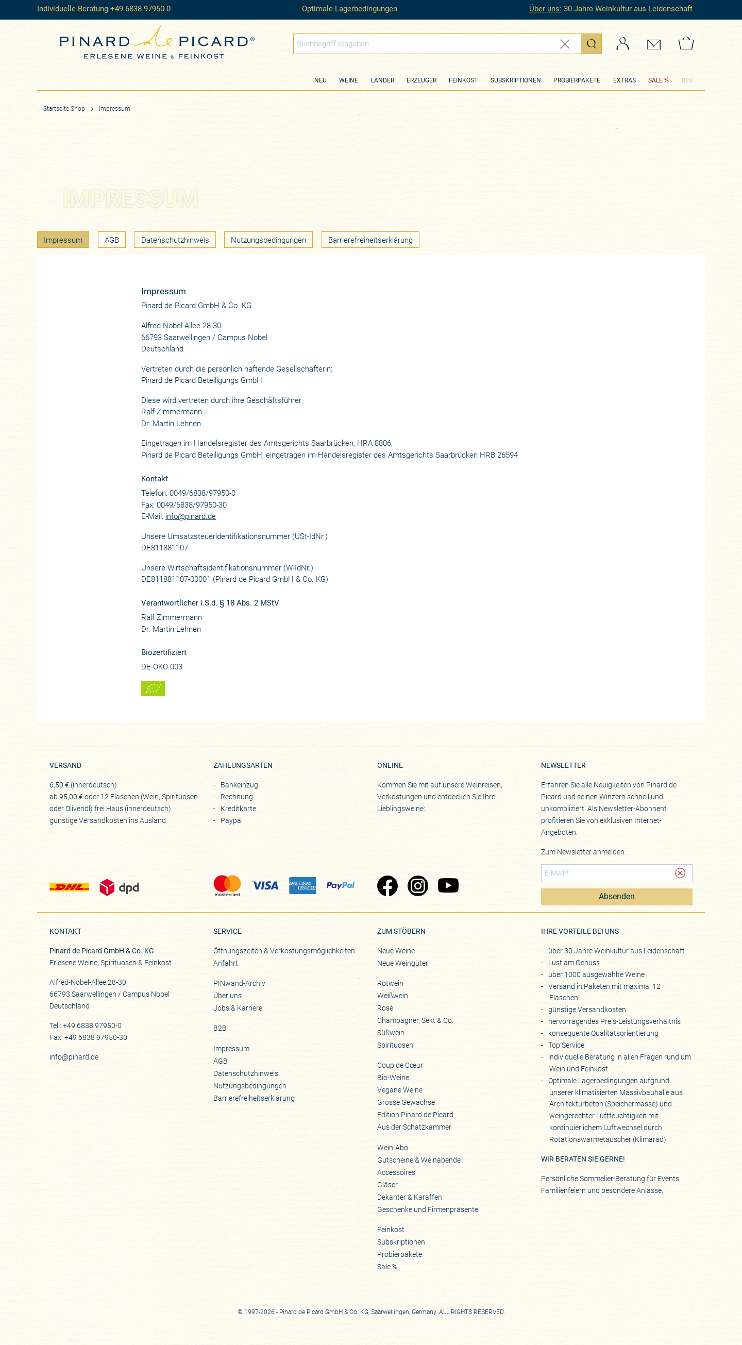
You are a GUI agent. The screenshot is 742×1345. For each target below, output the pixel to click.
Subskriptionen (516, 80)
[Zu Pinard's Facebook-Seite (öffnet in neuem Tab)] (387, 887)
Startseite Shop (64, 108)
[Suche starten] (591, 44)
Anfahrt (225, 963)
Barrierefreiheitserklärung (370, 240)
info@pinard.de (190, 516)
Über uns (227, 995)
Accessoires (396, 1172)
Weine (348, 80)
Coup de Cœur (400, 1065)
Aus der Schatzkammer (414, 1127)
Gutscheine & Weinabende (419, 1160)
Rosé (385, 1008)
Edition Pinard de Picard (415, 1115)
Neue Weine (396, 951)
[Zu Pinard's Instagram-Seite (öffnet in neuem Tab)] (418, 887)
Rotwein (390, 983)
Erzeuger (421, 80)
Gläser (387, 1185)
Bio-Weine (393, 1077)
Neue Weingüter (402, 963)
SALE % (658, 80)
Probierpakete (576, 80)
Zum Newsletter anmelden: (583, 852)
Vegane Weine (400, 1090)
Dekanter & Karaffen (409, 1197)
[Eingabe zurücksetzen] (565, 44)
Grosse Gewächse (406, 1102)
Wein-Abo (392, 1148)
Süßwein (390, 1033)
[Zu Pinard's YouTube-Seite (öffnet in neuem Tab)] (448, 887)
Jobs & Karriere (237, 1008)
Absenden (617, 896)
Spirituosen (395, 1045)
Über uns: (545, 8)
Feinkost (463, 80)
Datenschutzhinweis (175, 240)
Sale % (387, 1267)
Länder (382, 80)
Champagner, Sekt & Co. (415, 1020)
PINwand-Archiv (239, 983)
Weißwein (392, 995)
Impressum (114, 108)
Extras (624, 80)
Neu (320, 80)
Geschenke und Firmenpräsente (427, 1209)
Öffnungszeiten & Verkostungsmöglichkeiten (284, 951)
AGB (112, 240)
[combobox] (447, 43)
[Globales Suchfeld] (437, 44)
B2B (687, 80)
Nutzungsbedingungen (268, 240)
